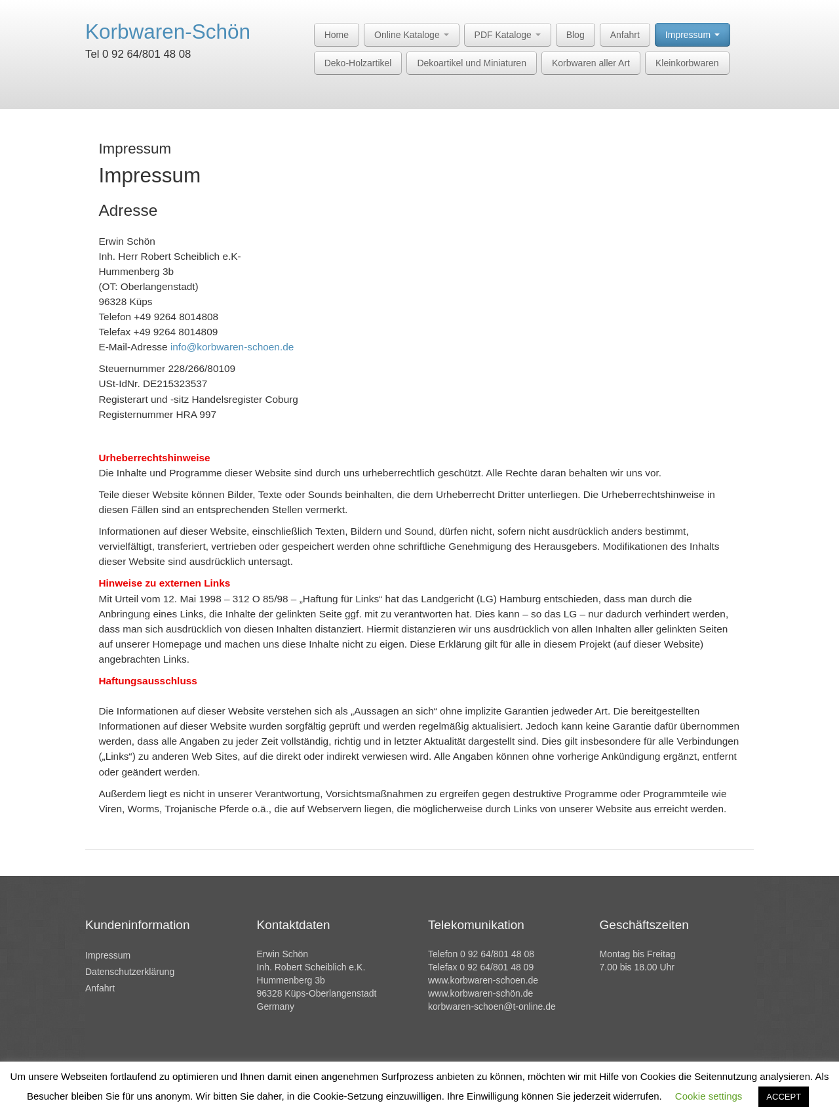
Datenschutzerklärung (129, 971)
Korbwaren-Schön (167, 31)
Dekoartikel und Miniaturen (471, 63)
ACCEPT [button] (783, 1097)
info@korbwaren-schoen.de (232, 346)
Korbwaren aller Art (591, 63)
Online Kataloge (411, 35)
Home (336, 35)
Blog (575, 35)
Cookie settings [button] (709, 1096)
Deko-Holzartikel (358, 63)
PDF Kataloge (508, 35)
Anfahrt (625, 35)
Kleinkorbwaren (687, 63)
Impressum (692, 35)
